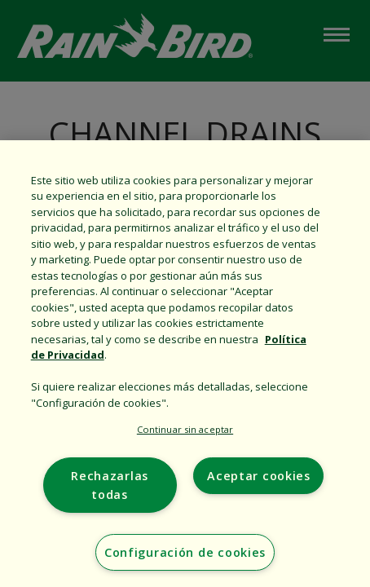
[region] (185, 363)
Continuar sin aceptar (185, 429)
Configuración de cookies (185, 552)
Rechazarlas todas (109, 485)
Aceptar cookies (259, 475)
